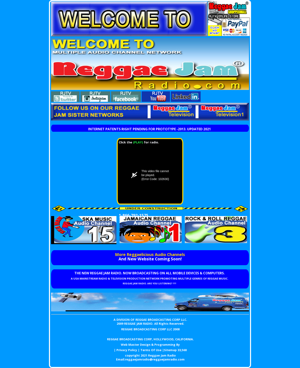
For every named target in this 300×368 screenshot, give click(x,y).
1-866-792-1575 (133, 215)
